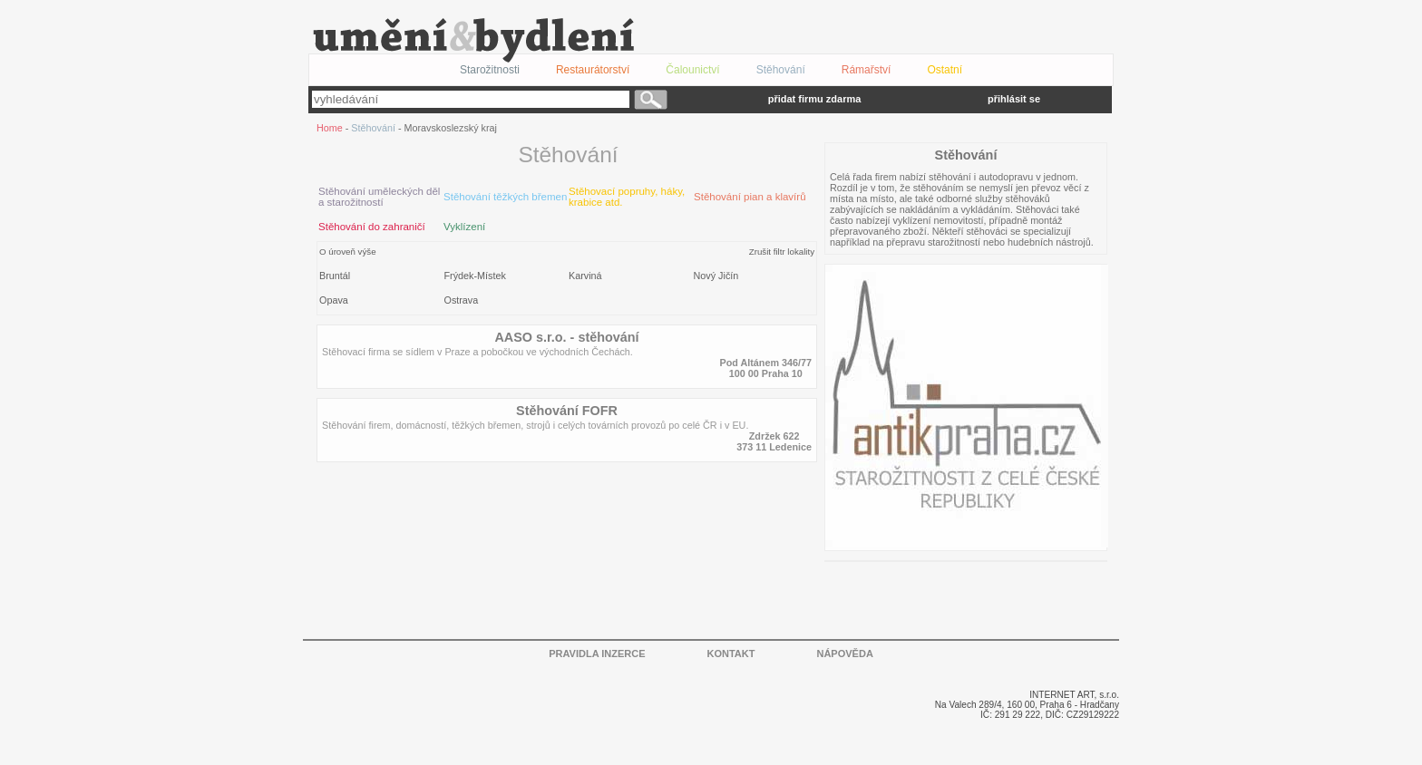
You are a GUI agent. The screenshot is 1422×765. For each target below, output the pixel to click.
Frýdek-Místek (475, 275)
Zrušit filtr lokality (781, 252)
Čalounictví (692, 69)
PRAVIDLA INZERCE (597, 653)
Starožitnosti (490, 69)
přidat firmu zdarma (815, 98)
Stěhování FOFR (567, 410)
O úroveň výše (347, 252)
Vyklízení (464, 226)
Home (330, 127)
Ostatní (944, 69)
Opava (333, 300)
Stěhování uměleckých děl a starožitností (379, 197)
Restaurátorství (592, 69)
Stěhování (780, 69)
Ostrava (461, 300)
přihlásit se (1014, 98)
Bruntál (334, 275)
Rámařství (866, 69)
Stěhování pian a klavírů (750, 196)
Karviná (585, 275)
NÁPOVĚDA (844, 653)
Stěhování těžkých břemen (505, 196)
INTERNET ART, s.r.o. (1074, 695)
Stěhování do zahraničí (371, 226)
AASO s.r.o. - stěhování (566, 337)
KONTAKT (731, 653)
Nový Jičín (716, 275)
